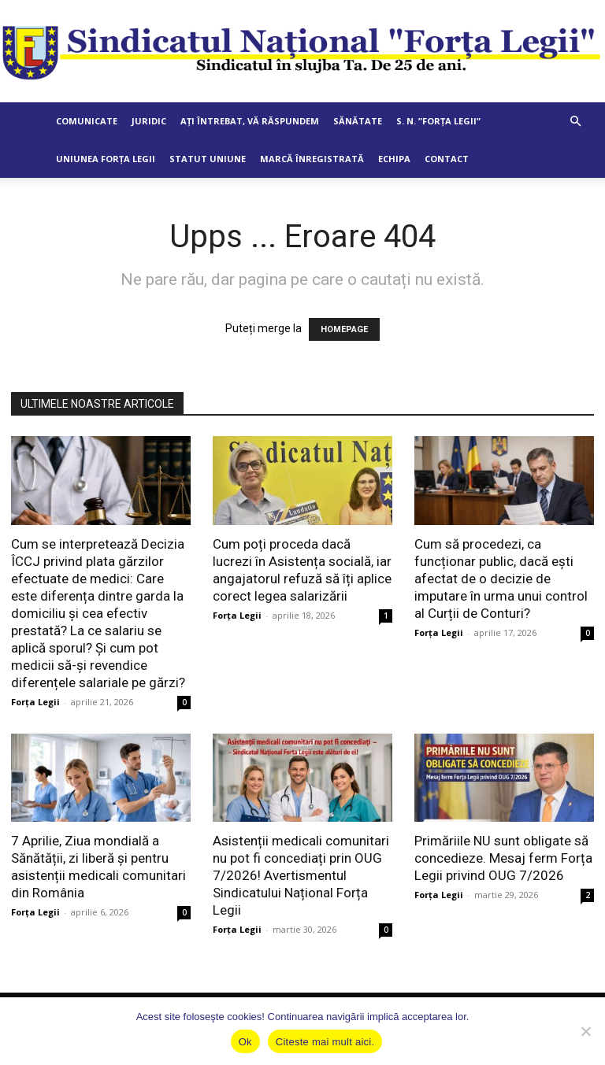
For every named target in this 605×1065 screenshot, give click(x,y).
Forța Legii (35, 702)
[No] (585, 1031)
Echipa (394, 159)
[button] (575, 121)
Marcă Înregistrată (312, 159)
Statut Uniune (207, 159)
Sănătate (357, 121)
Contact (447, 159)
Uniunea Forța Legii (105, 159)
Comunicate (86, 121)
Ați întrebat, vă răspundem (249, 121)
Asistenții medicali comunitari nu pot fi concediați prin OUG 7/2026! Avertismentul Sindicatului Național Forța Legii (301, 875)
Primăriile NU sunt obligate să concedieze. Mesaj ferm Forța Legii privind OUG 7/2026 (503, 858)
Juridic (149, 121)
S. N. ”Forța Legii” (438, 121)
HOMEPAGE (344, 329)
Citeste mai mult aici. (325, 1042)
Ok (245, 1042)
